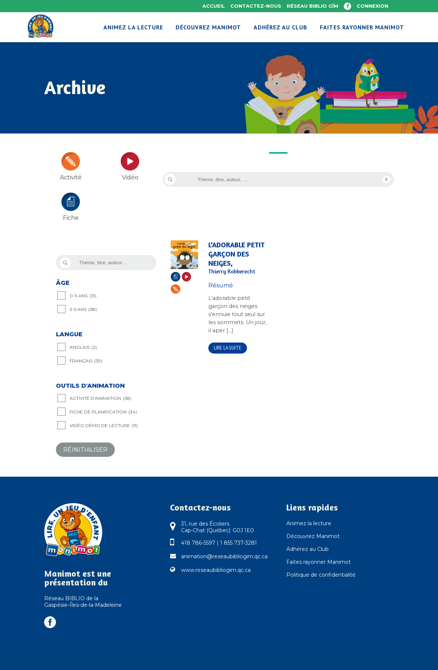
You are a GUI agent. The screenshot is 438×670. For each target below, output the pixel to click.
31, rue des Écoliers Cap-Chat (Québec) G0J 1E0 (217, 527)
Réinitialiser (85, 449)
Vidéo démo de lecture (104, 425)
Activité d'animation (100, 398)
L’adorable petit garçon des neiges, (238, 257)
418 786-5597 (198, 543)
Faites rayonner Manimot (318, 562)
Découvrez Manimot (313, 536)
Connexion (372, 6)
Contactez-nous (255, 6)
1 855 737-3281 (238, 543)
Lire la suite (227, 348)
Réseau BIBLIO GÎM (312, 6)
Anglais (83, 347)
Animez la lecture (308, 523)
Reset (386, 179)
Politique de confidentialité (321, 575)
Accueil (213, 6)
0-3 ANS (83, 296)
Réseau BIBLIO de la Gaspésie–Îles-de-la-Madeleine (83, 601)
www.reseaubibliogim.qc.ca (216, 570)
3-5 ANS (83, 309)
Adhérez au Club (307, 549)
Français (86, 361)
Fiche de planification (103, 412)
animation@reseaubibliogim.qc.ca (224, 556)
